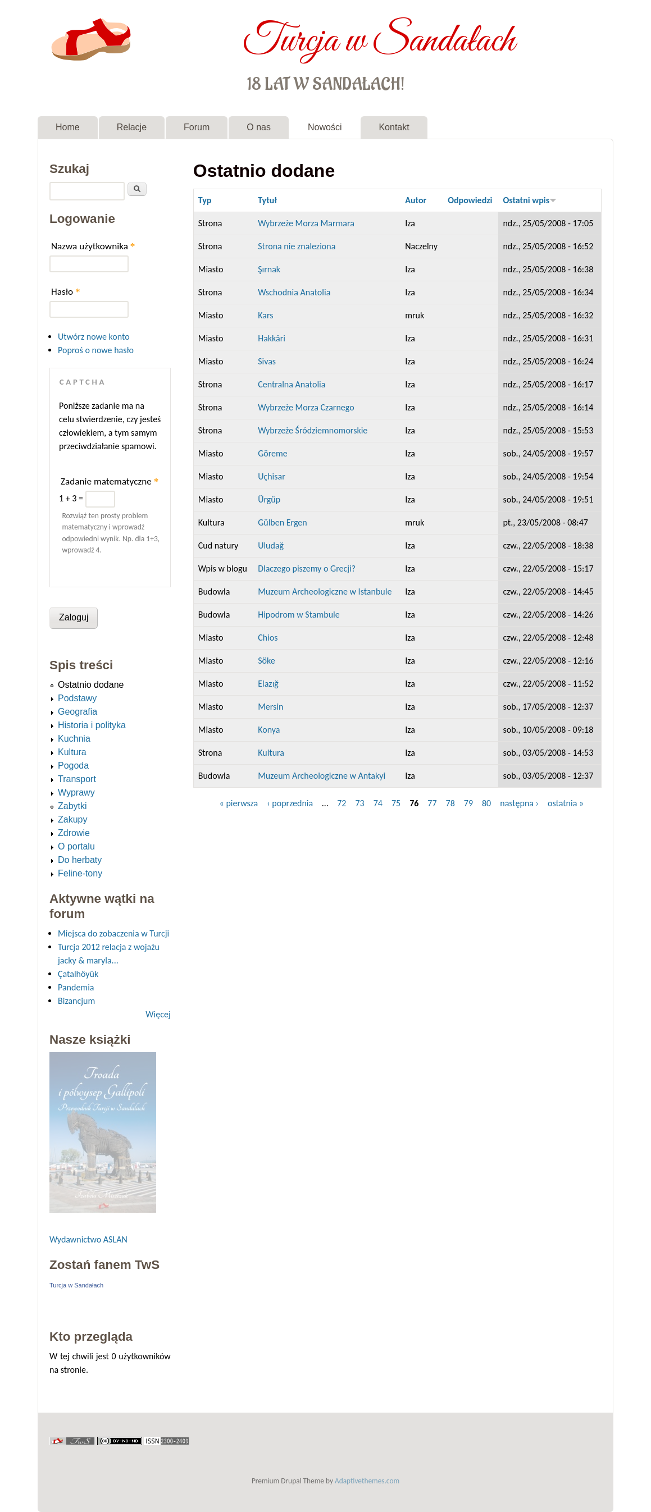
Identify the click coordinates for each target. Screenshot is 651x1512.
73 (359, 803)
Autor (415, 200)
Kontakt (394, 127)
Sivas (267, 361)
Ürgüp (269, 499)
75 (395, 803)
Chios (267, 637)
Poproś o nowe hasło (96, 350)
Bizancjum (76, 1000)
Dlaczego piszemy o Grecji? (307, 568)
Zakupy (72, 819)
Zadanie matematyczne (109, 481)
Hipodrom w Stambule (299, 614)
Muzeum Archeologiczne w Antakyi (321, 775)
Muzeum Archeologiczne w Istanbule (324, 591)
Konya (269, 729)
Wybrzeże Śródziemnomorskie (312, 430)
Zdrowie (74, 833)
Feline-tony (80, 873)
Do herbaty (80, 860)
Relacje (132, 127)
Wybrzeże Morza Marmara (306, 223)
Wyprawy (76, 792)
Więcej (157, 1014)
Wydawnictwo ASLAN (88, 1239)
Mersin (270, 706)
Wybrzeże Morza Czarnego (306, 407)
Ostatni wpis (530, 200)
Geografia (77, 711)
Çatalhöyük (78, 974)
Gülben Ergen (282, 522)
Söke (266, 660)
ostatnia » (566, 803)
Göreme (273, 453)
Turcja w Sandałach (379, 38)
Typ (205, 200)
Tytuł (267, 200)
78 (450, 803)
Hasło (65, 292)
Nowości (325, 127)
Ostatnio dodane (91, 684)
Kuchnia (74, 738)
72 (341, 803)
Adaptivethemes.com (367, 1481)
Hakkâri (271, 338)
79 (468, 803)
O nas (259, 127)
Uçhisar (271, 476)
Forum (197, 127)
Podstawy (77, 698)
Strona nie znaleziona (296, 246)
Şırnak (269, 269)
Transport (77, 779)
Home (68, 127)
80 (486, 803)
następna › (519, 803)
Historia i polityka (92, 725)
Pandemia (76, 987)
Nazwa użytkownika (93, 246)
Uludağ (271, 545)
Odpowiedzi (470, 200)
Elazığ (268, 683)
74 (378, 803)
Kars (265, 315)
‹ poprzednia (290, 803)
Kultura (271, 752)
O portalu (76, 846)
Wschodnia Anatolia (294, 292)
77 (431, 803)
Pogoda (73, 765)
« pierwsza (239, 803)
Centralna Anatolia (291, 384)
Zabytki (72, 806)
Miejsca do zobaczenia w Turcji (113, 933)
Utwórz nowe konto (94, 336)
